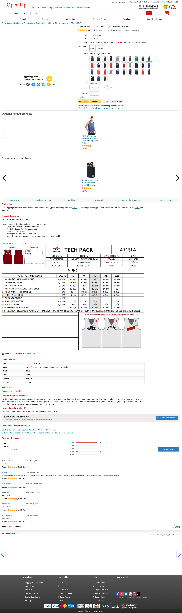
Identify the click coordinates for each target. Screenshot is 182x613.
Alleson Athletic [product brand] (115, 30)
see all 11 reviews (10, 450)
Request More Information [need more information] (167, 418)
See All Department (13, 13)
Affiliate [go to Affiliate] (62, 583)
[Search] (149, 13)
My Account (132, 2)
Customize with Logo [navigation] (154, 19)
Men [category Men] (63, 433)
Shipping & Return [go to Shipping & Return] (101, 590)
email (66, 402)
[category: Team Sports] (28, 23)
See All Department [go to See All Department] (32, 597)
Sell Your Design (66, 593)
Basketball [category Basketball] (32, 430)
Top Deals (35, 8)
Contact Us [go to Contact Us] (99, 601)
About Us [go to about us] (28, 590)
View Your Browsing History (159, 535)
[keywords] (88, 13)
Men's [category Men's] (48, 430)
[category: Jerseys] (65, 23)
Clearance (58, 8)
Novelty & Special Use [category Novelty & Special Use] (29, 433)
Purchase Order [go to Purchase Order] (101, 583)
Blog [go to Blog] (61, 601)
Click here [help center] (5, 411)
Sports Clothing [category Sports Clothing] (45, 433)
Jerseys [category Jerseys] (55, 430)
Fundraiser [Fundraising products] (64, 590)
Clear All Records (174, 535)
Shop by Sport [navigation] (71, 19)
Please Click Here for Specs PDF (14, 243)
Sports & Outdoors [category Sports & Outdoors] (8, 430)
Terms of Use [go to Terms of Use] (100, 586)
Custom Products (83, 8)
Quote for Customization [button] (113, 101)
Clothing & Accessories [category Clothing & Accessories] (10, 433)
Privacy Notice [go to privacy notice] (30, 586)
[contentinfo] (16, 5)
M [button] (98, 87)
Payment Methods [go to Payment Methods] (101, 593)
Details (143, 42)
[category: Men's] (57, 23)
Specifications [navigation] (73, 200)
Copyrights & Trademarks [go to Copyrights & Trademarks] (34, 583)
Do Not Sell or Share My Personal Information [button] (133, 597)
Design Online (100, 597)
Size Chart (93, 83)
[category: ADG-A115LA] (76, 23)
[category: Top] (3, 23)
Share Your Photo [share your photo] (31, 593)
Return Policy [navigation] (100, 200)
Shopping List (155, 2)
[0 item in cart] (166, 14)
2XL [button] (117, 87)
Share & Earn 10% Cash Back (90, 108)
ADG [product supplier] (137, 30)
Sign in (114, 2)
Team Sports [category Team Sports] (22, 430)
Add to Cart (83, 101)
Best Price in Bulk (111, 108)
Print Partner (64, 586)
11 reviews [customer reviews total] (99, 30)
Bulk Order (96, 101)
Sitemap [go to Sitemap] (28, 601)
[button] (173, 2)
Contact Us (54, 402)
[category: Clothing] (49, 23)
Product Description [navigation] (43, 200)
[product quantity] (94, 93)
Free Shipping (46, 8)
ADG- (74, 208)
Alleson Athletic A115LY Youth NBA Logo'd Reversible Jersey (90, 182)
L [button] (104, 87)
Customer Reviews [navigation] (165, 200)
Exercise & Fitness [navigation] (99, 19)
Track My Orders (143, 2)
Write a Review (168, 449)
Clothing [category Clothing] (41, 430)
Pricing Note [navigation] (14, 200)
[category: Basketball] (40, 23)
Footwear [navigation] (45, 19)
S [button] (92, 87)
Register (122, 2)
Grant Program (65, 597)
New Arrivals (69, 8)
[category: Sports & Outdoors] (14, 23)
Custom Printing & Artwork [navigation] (131, 200)
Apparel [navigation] (23, 19)
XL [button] (111, 87)
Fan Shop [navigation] (126, 19)
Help (163, 2)
